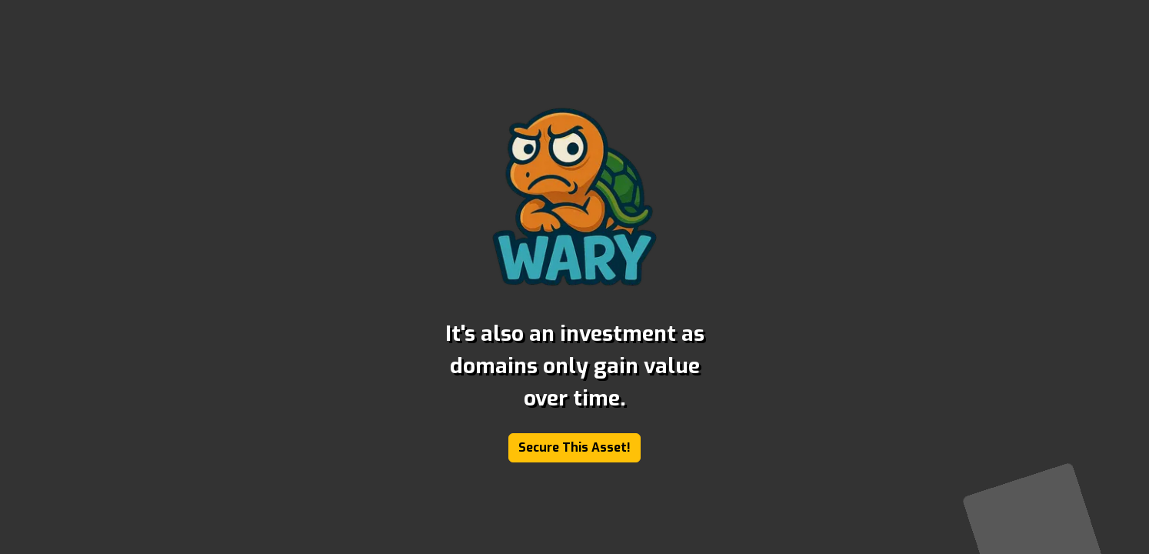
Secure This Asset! (574, 447)
